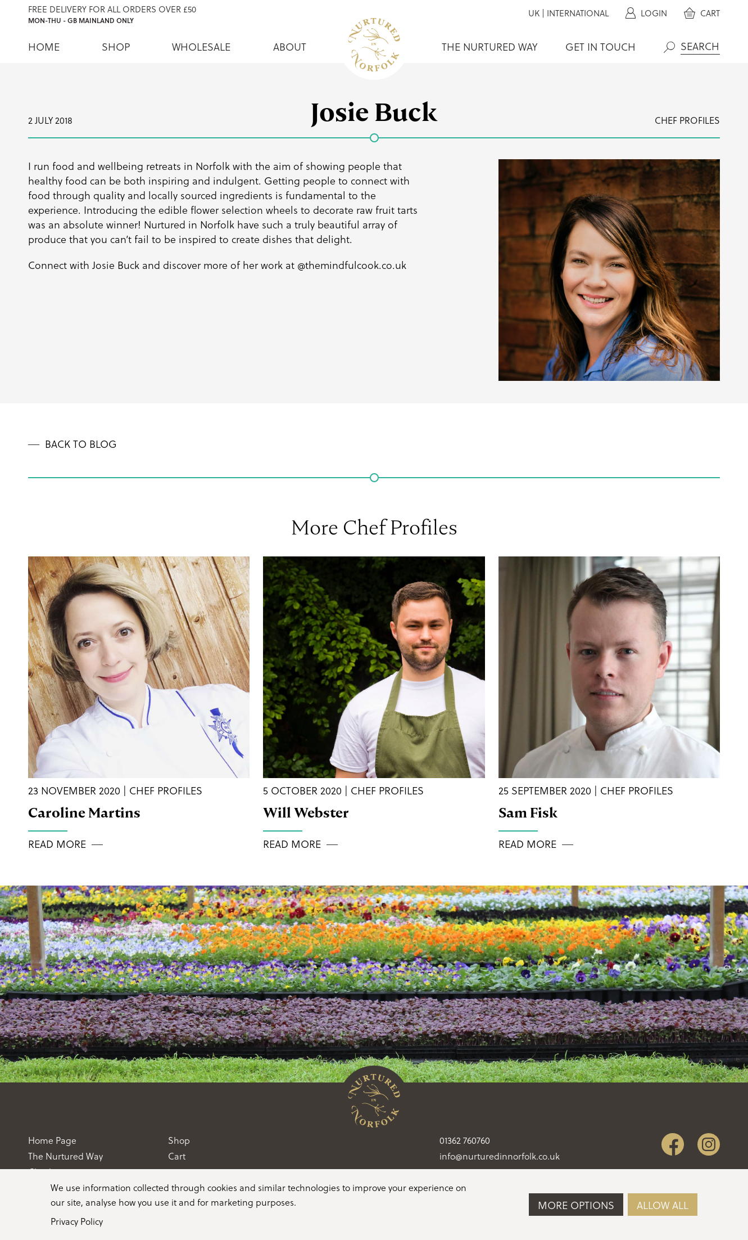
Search (669, 47)
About (289, 47)
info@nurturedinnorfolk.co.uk (499, 1156)
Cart (702, 13)
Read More (57, 844)
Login (646, 13)
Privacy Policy (77, 1221)
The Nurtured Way (489, 47)
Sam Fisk (527, 812)
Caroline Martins (84, 812)
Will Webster (306, 812)
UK (534, 13)
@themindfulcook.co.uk (351, 265)
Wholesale (201, 47)
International (578, 13)
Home (44, 47)
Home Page (52, 1140)
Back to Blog (81, 444)
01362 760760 (464, 1140)
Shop (116, 47)
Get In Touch (600, 47)
